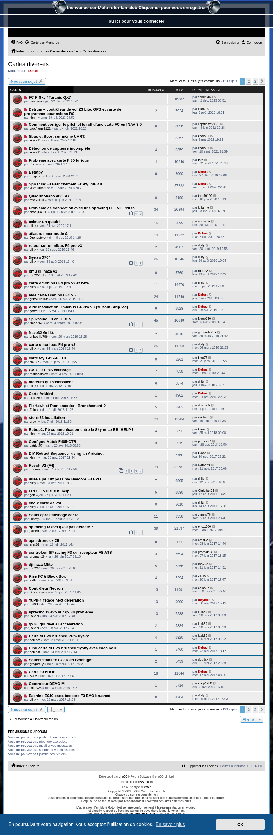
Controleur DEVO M (47, 684)
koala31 (35, 140)
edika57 (203, 588)
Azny (33, 675)
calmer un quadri (44, 222)
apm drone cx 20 (44, 540)
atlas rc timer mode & (48, 233)
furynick (204, 600)
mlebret (203, 417)
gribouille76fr (39, 299)
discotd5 (204, 405)
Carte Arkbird (41, 394)
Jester (147, 787)
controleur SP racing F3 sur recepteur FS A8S (70, 552)
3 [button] (255, 81)
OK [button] (240, 824)
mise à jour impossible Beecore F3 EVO (65, 479)
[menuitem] (17, 42)
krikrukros (37, 188)
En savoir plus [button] (170, 824)
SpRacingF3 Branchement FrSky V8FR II (65, 184)
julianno (203, 207)
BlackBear (37, 592)
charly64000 (38, 212)
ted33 (34, 604)
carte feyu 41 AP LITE (48, 358)
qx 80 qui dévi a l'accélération (56, 624)
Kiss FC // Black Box (47, 576)
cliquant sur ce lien (142, 813)
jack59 (34, 531)
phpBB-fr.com (144, 781)
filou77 (34, 362)
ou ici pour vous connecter (137, 21)
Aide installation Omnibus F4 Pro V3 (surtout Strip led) (78, 307)
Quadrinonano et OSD (49, 196)
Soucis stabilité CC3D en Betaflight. (61, 660)
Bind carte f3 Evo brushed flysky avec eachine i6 (73, 648)
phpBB (123, 776)
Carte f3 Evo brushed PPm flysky (59, 636)
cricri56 (35, 397)
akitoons (204, 465)
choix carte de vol (45, 503)
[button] (262, 81)
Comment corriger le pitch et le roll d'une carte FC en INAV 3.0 (85, 124)
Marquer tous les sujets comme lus (195, 81)
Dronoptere (38, 237)
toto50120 (37, 200)
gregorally (37, 664)
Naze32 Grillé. (41, 332)
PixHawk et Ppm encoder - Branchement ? (67, 406)
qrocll (33, 421)
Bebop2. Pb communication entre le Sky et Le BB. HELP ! (81, 429)
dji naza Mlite (41, 564)
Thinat (34, 409)
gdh (32, 495)
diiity (33, 225)
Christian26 (206, 490)
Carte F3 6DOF (42, 672)
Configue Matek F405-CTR (52, 441)
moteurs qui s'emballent (51, 382)
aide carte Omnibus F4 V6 (52, 295)
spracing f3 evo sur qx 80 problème (61, 612)
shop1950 (205, 683)
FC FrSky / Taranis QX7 (50, 97)
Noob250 (36, 323)
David (202, 453)
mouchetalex (39, 374)
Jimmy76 (36, 519)
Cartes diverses (28, 64)
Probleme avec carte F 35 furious (59, 160)
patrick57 (36, 445)
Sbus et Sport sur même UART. (57, 136)
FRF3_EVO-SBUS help (49, 491)
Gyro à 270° (39, 257)
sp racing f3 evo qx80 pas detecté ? (61, 527)
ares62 (35, 544)
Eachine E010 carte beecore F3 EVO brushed (69, 696)
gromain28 (37, 556)
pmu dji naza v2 (43, 271)
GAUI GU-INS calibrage (50, 370)
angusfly (204, 221)
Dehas (33, 70)
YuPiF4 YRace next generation (56, 600)
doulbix (35, 640)
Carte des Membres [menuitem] (42, 42)
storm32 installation (47, 417)
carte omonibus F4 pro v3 (52, 344)
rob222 (35, 275)
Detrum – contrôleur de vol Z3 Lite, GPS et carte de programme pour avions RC (73, 111)
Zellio (33, 580)
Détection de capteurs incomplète (59, 148)
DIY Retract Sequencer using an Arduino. (66, 453)
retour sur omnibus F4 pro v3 (55, 245)
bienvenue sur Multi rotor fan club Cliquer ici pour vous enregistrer (136, 8)
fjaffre (34, 311)
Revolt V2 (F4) (41, 465)
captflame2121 (40, 128)
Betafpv (36, 172)
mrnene (35, 469)
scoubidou (205, 97)
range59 (35, 176)
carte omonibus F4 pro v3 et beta (59, 283)
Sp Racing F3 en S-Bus (50, 319)
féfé (32, 164)
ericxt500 (204, 526)
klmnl (33, 117)
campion (36, 101)
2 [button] (249, 81)
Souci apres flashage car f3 (53, 515)
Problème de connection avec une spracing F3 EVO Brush (82, 208)
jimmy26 (36, 687)
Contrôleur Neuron (46, 588)
